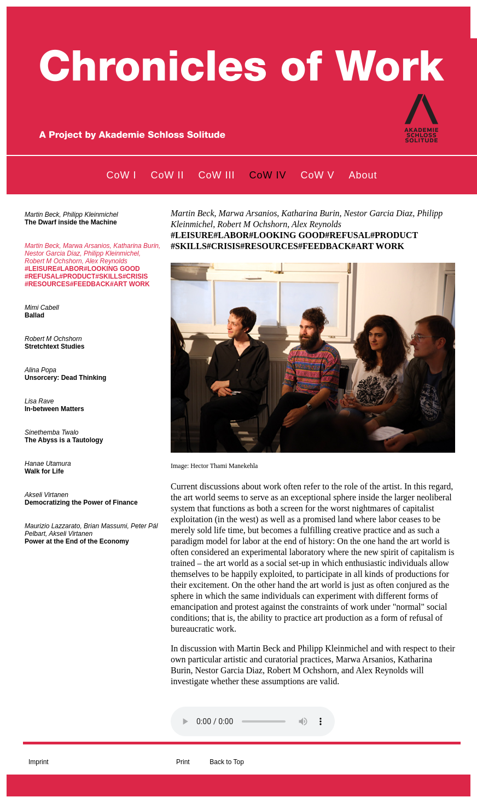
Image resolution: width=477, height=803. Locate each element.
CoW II (167, 175)
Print (183, 762)
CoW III (216, 175)
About (363, 175)
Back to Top (226, 762)
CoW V (318, 175)
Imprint (38, 762)
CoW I (121, 175)
